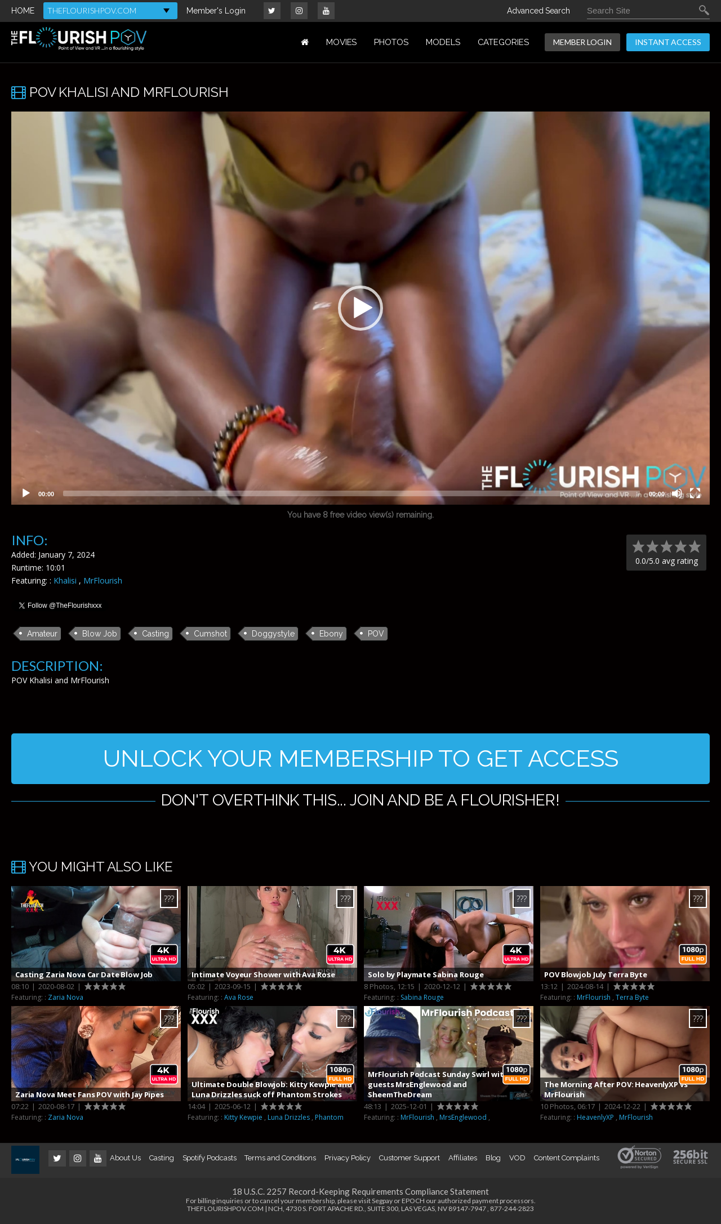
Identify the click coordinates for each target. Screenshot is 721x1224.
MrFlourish (102, 580)
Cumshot (210, 633)
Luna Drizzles (289, 1117)
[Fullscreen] (695, 493)
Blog (493, 1158)
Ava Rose (238, 997)
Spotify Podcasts (210, 1158)
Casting (155, 633)
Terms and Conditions (280, 1158)
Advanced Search (538, 10)
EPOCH (413, 1200)
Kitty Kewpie (243, 1117)
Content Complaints (566, 1158)
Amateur (42, 633)
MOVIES (341, 42)
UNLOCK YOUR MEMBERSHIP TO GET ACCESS (360, 758)
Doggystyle (273, 633)
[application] (360, 308)
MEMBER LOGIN (582, 42)
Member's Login (216, 10)
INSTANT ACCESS (668, 42)
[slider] (351, 493)
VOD (517, 1158)
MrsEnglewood (463, 1117)
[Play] (26, 493)
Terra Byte (632, 997)
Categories (503, 42)
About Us (125, 1158)
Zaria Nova (65, 997)
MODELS (443, 42)
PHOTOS (391, 42)
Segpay (382, 1200)
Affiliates (462, 1158)
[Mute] (677, 493)
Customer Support (409, 1158)
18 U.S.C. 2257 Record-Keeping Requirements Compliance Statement (360, 1191)
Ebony (331, 633)
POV (376, 633)
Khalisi (65, 580)
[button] (360, 308)
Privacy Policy (347, 1158)
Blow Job (99, 633)
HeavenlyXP (595, 1117)
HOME (22, 10)
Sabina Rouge (422, 997)
